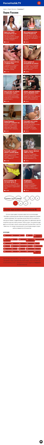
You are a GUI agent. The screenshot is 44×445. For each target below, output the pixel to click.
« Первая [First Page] (18, 198)
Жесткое (23, 239)
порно (5, 9)
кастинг (23, 243)
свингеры (30, 249)
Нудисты (8, 249)
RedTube (8, 235)
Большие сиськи (38, 236)
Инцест (15, 243)
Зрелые (8, 243)
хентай (15, 251)
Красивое (31, 243)
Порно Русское (12, 9)
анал (22, 235)
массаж (23, 246)
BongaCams (16, 235)
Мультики (38, 246)
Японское (31, 251)
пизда (14, 249)
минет (30, 246)
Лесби (7, 246)
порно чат (37, 252)
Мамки (15, 246)
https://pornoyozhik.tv (13, 258)
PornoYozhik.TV (12, 3)
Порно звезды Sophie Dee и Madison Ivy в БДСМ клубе (32, 93)
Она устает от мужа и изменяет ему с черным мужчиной (11, 93)
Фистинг (8, 251)
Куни (37, 243)
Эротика (23, 251)
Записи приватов (31, 240)
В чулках (7, 240)
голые (15, 239)
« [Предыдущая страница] (23, 198)
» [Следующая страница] (29, 203)
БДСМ (30, 235)
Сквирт (38, 249)
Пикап (22, 249)
